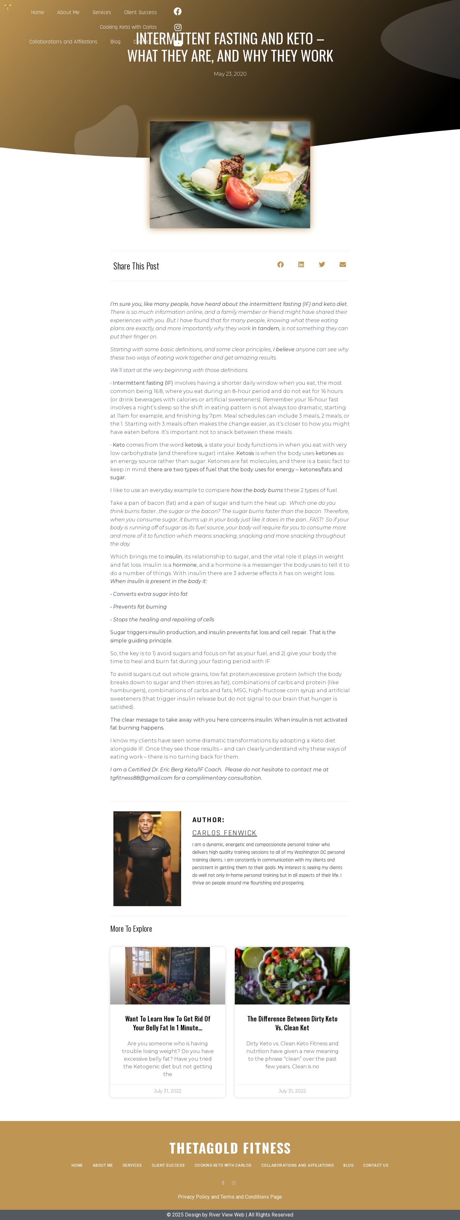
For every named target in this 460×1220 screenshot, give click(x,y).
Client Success (188, 10)
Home (85, 10)
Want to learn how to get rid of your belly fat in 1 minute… (168, 1023)
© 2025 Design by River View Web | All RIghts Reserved (230, 1215)
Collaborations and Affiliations (322, 10)
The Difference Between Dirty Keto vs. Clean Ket (292, 1023)
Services (150, 10)
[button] (280, 264)
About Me (116, 10)
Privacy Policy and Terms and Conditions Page (230, 1197)
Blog (374, 10)
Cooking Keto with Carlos (246, 10)
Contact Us (367, 25)
